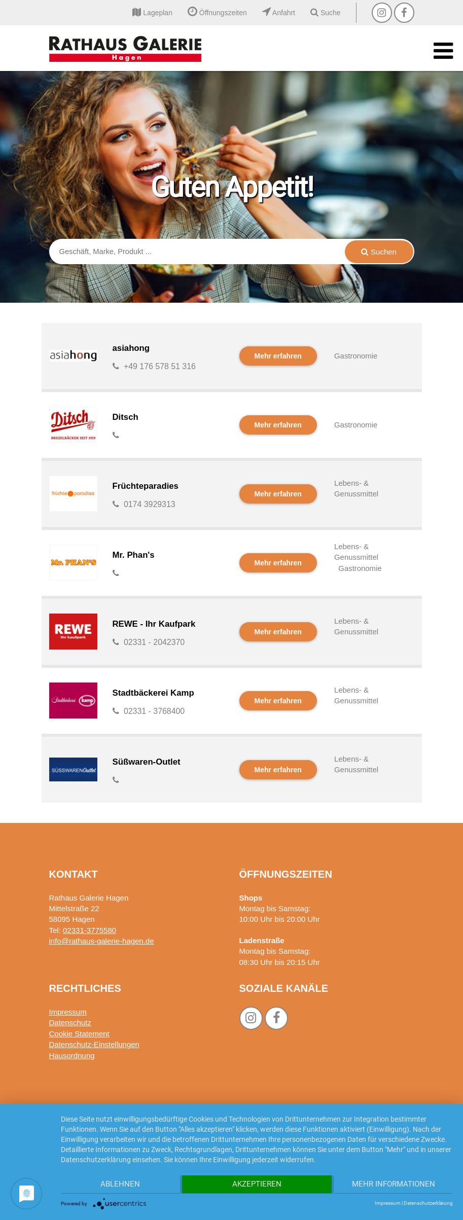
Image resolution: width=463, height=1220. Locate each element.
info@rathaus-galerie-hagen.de (101, 941)
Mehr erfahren (278, 356)
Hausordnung (72, 1055)
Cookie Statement (79, 1033)
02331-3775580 (89, 930)
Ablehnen (119, 1185)
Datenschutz (70, 1022)
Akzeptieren (256, 1185)
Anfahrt (278, 13)
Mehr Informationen (394, 1185)
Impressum (68, 1012)
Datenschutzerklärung (428, 1203)
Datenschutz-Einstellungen (94, 1044)
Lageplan (152, 13)
